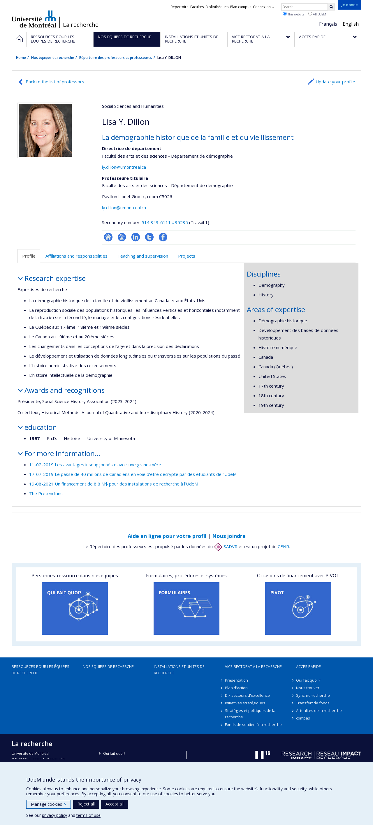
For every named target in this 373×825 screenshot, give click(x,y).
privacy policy (54, 815)
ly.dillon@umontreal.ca (124, 167)
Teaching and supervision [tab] (142, 256)
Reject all (86, 804)
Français (328, 24)
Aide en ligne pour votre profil (167, 535)
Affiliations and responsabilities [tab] (76, 256)
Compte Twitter (149, 237)
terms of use (88, 815)
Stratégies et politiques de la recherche (250, 714)
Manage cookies (48, 804)
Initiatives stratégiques (245, 703)
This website (293, 14)
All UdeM (317, 14)
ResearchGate (108, 237)
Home (21, 57)
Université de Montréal (34, 19)
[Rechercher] (331, 6)
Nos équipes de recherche (52, 57)
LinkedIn (135, 237)
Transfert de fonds (313, 703)
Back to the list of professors (55, 82)
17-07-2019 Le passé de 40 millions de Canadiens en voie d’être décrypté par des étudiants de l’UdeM (133, 474)
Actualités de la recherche (319, 710)
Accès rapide (308, 666)
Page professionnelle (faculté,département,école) (121, 237)
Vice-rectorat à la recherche (253, 666)
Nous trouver (307, 687)
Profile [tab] (29, 256)
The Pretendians (46, 493)
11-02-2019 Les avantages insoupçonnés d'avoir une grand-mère (95, 464)
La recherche (80, 25)
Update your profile (335, 82)
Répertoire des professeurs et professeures (115, 57)
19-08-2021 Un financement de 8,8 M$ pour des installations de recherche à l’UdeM (113, 484)
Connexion (263, 6)
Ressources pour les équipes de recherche (40, 670)
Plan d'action (236, 687)
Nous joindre (229, 535)
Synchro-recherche (313, 695)
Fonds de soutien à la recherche (253, 724)
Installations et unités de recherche (179, 670)
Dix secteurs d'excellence (247, 695)
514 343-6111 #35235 (165, 222)
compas (303, 718)
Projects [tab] (186, 256)
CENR (283, 546)
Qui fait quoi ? (308, 680)
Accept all (114, 804)
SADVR (225, 546)
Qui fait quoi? (114, 753)
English (351, 24)
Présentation (236, 680)
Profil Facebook (163, 237)
